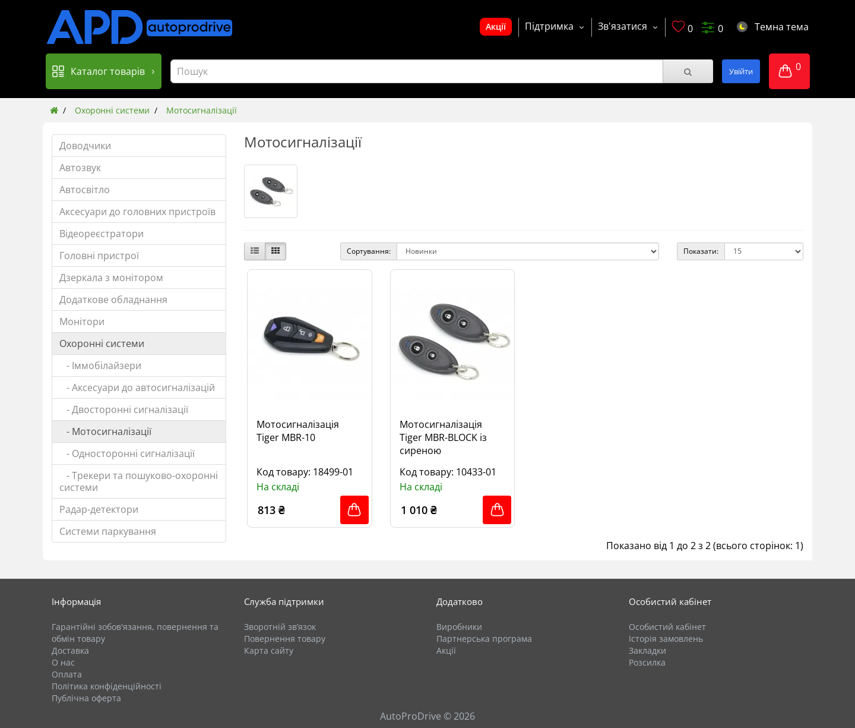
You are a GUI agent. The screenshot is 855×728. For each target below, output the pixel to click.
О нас (63, 662)
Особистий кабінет (667, 626)
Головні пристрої (99, 255)
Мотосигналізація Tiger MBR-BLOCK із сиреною (443, 437)
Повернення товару (284, 638)
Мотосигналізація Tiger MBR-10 (297, 431)
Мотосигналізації (201, 110)
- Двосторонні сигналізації (123, 409)
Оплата (67, 674)
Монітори (81, 321)
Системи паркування (107, 531)
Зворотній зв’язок (280, 626)
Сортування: (369, 251)
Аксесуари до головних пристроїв (137, 211)
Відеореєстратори (101, 233)
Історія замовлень (666, 638)
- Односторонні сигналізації (127, 453)
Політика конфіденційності (107, 686)
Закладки (647, 650)
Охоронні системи (112, 110)
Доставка (70, 650)
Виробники (459, 626)
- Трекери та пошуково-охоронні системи (138, 481)
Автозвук (80, 167)
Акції (496, 26)
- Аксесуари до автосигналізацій (137, 387)
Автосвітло (84, 189)
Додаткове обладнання (113, 299)
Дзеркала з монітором (111, 277)
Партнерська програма (484, 638)
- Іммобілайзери (100, 365)
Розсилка (647, 662)
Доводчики (85, 145)
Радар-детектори (98, 509)
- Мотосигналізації (105, 431)
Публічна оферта (86, 698)
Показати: (700, 251)
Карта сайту (268, 650)
